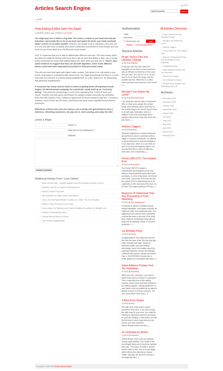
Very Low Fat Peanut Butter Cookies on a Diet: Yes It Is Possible (70, 200)
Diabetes (134, 63)
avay (52, 33)
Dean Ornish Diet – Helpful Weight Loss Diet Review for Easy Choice (73, 183)
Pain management (138, 202)
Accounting (135, 271)
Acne (133, 303)
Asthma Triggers (131, 126)
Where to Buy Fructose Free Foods (57, 204)
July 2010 (167, 117)
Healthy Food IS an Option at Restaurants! (61, 187)
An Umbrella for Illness (135, 332)
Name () (72, 125)
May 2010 (167, 124)
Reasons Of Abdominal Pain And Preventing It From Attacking (138, 196)
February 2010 (169, 135)
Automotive (135, 164)
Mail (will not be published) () (81, 130)
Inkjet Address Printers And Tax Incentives (137, 267)
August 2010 (168, 113)
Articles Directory (175, 28)
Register (129, 45)
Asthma (134, 130)
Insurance (134, 335)
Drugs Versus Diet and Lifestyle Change (135, 58)
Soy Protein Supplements (53, 221)
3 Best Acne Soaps (133, 300)
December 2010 (169, 98)
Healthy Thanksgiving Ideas (54, 212)
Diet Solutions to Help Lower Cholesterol (60, 195)
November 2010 (169, 102)
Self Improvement (137, 98)
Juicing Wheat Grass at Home (55, 216)
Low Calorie (67, 33)
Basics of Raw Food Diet (53, 191)
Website (72, 135)
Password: (128, 37)
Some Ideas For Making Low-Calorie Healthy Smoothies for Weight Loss (74, 208)
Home (185, 5)
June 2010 (167, 121)
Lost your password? (144, 45)
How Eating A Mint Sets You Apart (58, 28)
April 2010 (167, 128)
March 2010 (168, 132)
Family (133, 234)
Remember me (131, 41)
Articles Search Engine (62, 8)
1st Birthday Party (132, 230)
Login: (126, 34)
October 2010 (168, 106)
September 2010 (170, 109)
